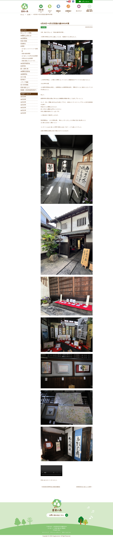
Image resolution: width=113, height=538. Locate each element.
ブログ (49, 9)
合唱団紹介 (68, 9)
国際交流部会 (26, 72)
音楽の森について (41, 9)
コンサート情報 (26, 33)
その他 (24, 77)
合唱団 (22, 47)
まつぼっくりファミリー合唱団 (30, 51)
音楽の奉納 (23, 41)
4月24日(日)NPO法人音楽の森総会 (51, 487)
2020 (23, 114)
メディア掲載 (24, 83)
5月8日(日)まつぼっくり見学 (83, 487)
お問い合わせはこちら (58, 515)
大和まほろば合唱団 (27, 59)
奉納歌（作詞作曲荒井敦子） (28, 90)
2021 (23, 111)
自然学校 (23, 66)
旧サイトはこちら (66, 533)
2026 (23, 97)
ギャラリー (79, 9)
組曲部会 (24, 75)
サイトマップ (45, 533)
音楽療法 (23, 44)
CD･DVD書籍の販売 (89, 9)
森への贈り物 (24, 69)
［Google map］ (56, 530)
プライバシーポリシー (55, 533)
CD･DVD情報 (24, 85)
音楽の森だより (25, 88)
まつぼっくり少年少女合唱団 (30, 56)
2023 (23, 105)
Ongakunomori (56, 536)
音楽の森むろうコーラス (28, 61)
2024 (23, 103)
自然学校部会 (26, 64)
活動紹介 (58, 9)
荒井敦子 (23, 80)
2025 (23, 100)
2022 (23, 108)
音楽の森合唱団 (26, 54)
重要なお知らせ (26, 36)
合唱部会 (24, 39)
